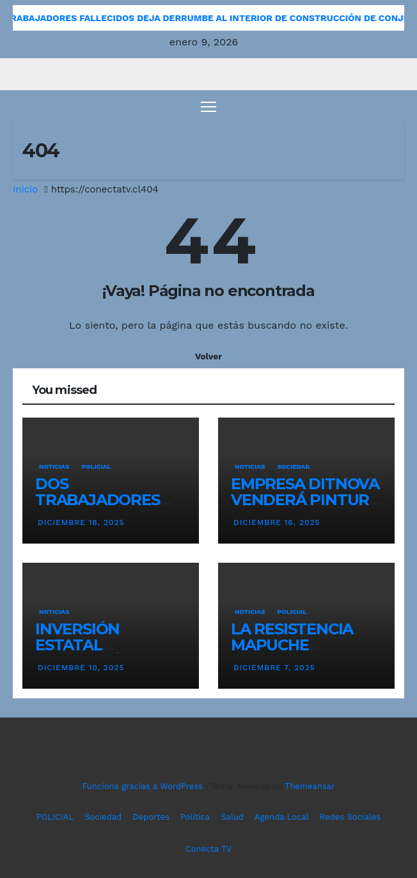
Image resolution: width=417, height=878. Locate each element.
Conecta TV (208, 849)
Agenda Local (282, 817)
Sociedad (103, 817)
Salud (232, 817)
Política (195, 817)
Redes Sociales (350, 817)
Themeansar (310, 786)
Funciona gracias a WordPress (143, 786)
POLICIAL (96, 466)
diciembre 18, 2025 (81, 522)
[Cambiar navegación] (208, 106)
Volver (208, 356)
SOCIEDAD (293, 466)
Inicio (25, 189)
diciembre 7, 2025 (274, 667)
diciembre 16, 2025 (276, 522)
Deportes (150, 817)
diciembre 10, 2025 (81, 667)
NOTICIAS (54, 466)
